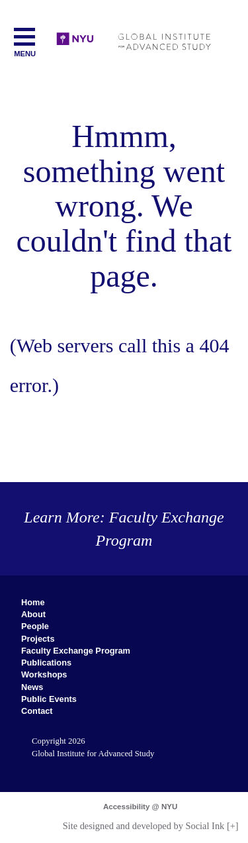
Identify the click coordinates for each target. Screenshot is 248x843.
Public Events (49, 699)
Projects (38, 639)
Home (33, 602)
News (32, 687)
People (35, 626)
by (144, 825)
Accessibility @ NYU (140, 807)
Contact (37, 711)
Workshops (44, 674)
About (33, 614)
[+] (233, 825)
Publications (46, 663)
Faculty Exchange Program (75, 651)
